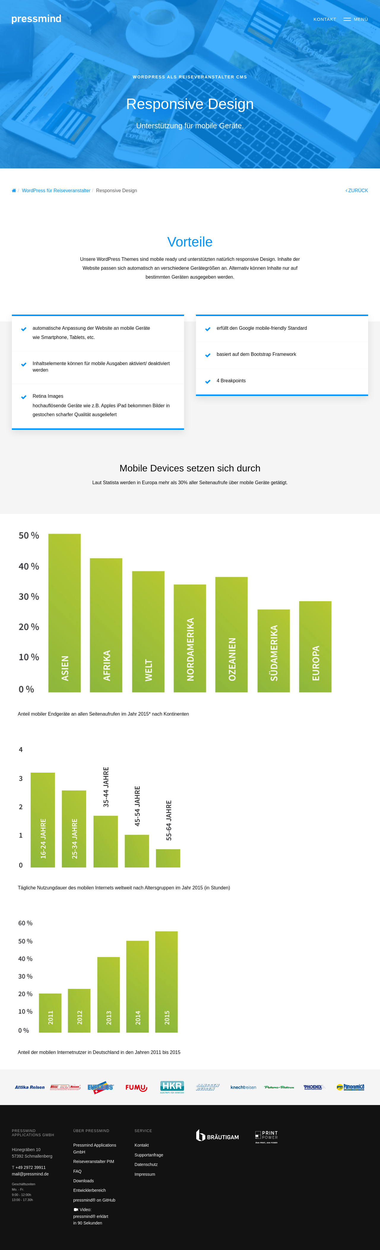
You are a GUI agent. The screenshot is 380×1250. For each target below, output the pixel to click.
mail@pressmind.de (30, 1174)
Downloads (83, 1180)
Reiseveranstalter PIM (93, 1161)
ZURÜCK (357, 190)
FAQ (77, 1171)
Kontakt (141, 1145)
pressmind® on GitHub (94, 1200)
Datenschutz (146, 1164)
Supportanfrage (148, 1155)
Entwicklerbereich (89, 1190)
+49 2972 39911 (30, 1167)
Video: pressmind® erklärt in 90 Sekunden (90, 1216)
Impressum (144, 1174)
